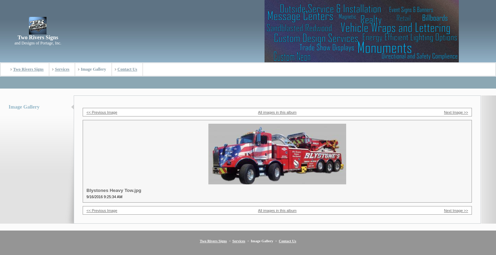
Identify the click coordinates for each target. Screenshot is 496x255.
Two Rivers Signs (28, 69)
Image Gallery (93, 69)
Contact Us (127, 69)
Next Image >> (456, 112)
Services (62, 69)
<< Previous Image (101, 112)
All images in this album (277, 112)
